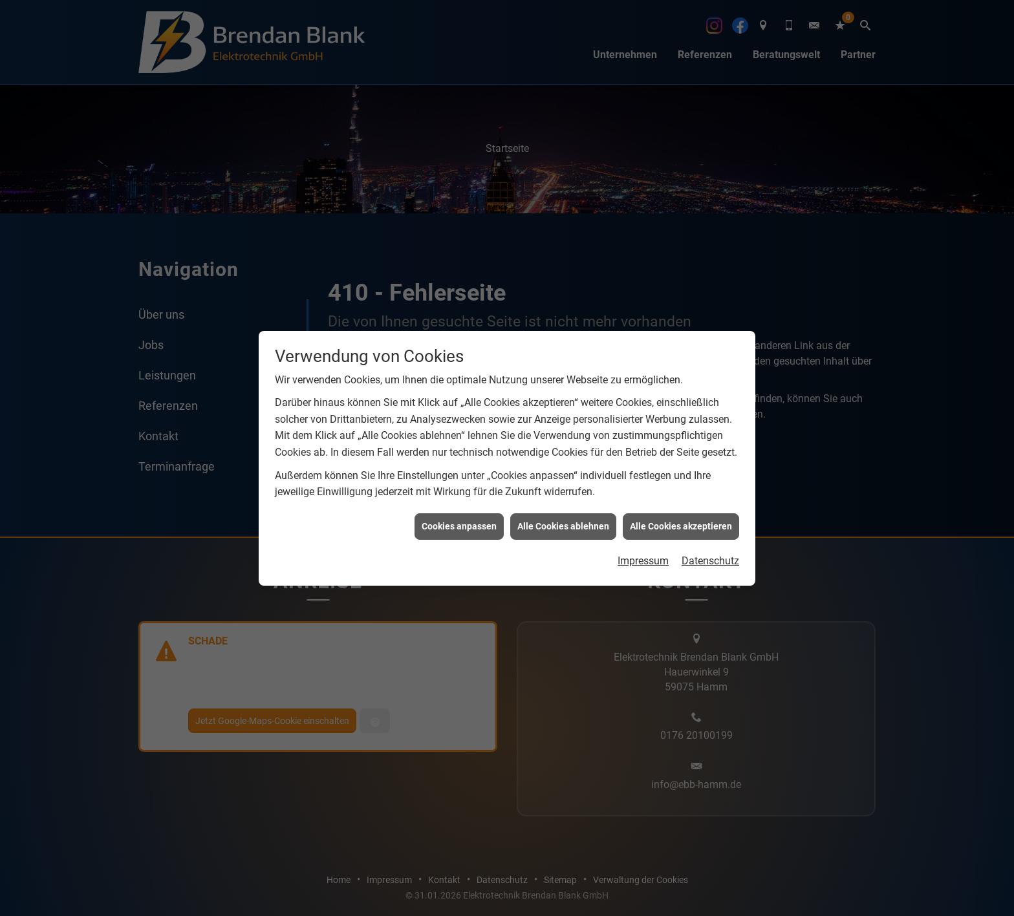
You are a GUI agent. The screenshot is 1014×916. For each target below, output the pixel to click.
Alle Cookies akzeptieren (681, 514)
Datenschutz (710, 548)
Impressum (643, 548)
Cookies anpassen (459, 514)
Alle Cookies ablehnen (563, 514)
